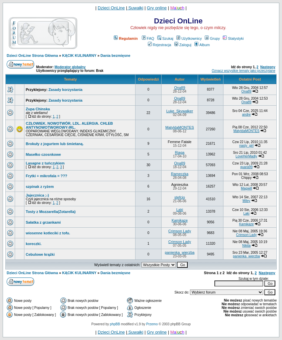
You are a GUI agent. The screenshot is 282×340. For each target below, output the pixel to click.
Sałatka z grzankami (43, 222)
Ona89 (179, 88)
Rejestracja (159, 45)
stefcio (179, 197)
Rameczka (179, 174)
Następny (267, 67)
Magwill (246, 188)
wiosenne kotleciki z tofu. (48, 233)
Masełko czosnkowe (43, 154)
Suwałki (135, 7)
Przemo (152, 324)
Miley (246, 201)
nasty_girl (246, 145)
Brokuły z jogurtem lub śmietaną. (55, 144)
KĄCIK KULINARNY (79, 55)
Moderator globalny (70, 67)
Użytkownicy (189, 38)
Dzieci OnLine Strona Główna (32, 55)
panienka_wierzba (180, 252)
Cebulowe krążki (40, 254)
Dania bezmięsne (115, 55)
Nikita (246, 245)
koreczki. (33, 244)
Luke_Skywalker (179, 111)
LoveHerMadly (246, 156)
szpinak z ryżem (40, 187)
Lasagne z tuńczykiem (45, 163)
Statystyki (233, 38)
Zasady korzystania (66, 90)
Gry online (157, 7)
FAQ (148, 38)
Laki (179, 210)
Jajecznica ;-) (37, 195)
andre (246, 114)
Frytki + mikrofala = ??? (46, 176)
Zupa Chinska (38, 109)
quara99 (246, 167)
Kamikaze (180, 220)
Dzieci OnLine (111, 7)
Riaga (180, 152)
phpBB (115, 324)
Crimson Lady (179, 231)
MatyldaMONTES (179, 127)
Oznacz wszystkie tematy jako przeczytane (243, 71)
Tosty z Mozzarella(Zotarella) (51, 212)
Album (202, 45)
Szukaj (165, 38)
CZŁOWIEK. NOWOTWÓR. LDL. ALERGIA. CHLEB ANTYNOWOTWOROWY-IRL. (69, 125)
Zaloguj (182, 45)
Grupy (212, 38)
